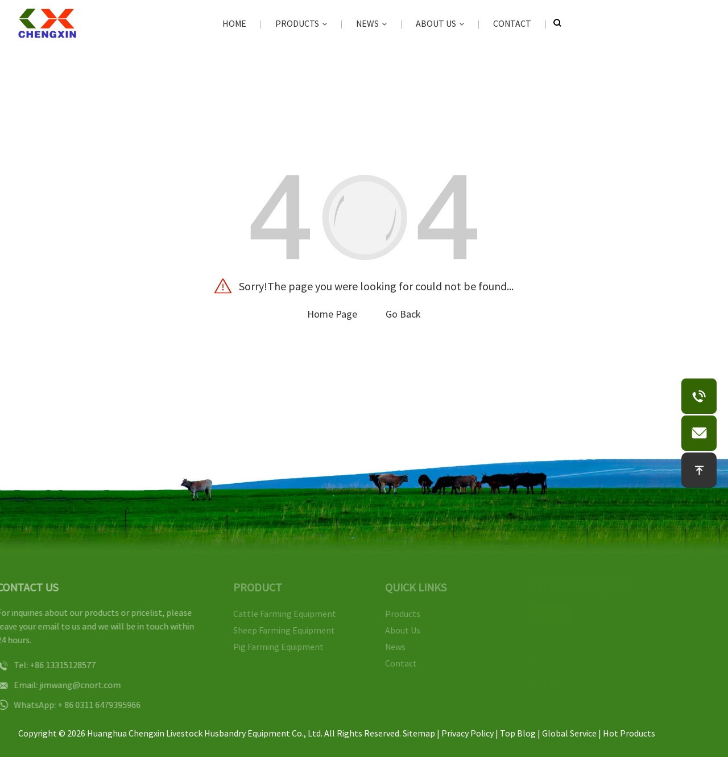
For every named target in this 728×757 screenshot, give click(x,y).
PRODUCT (250, 587)
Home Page (332, 313)
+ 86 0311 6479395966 (87, 704)
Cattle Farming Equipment (277, 613)
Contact (512, 23)
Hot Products (629, 733)
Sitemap (419, 733)
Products (301, 23)
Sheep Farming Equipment (277, 630)
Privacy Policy (467, 733)
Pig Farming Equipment (271, 646)
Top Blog (518, 733)
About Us (440, 23)
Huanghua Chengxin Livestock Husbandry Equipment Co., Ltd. (204, 733)
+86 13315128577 (51, 664)
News (371, 23)
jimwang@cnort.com (68, 684)
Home (234, 23)
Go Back (403, 313)
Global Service (569, 733)
